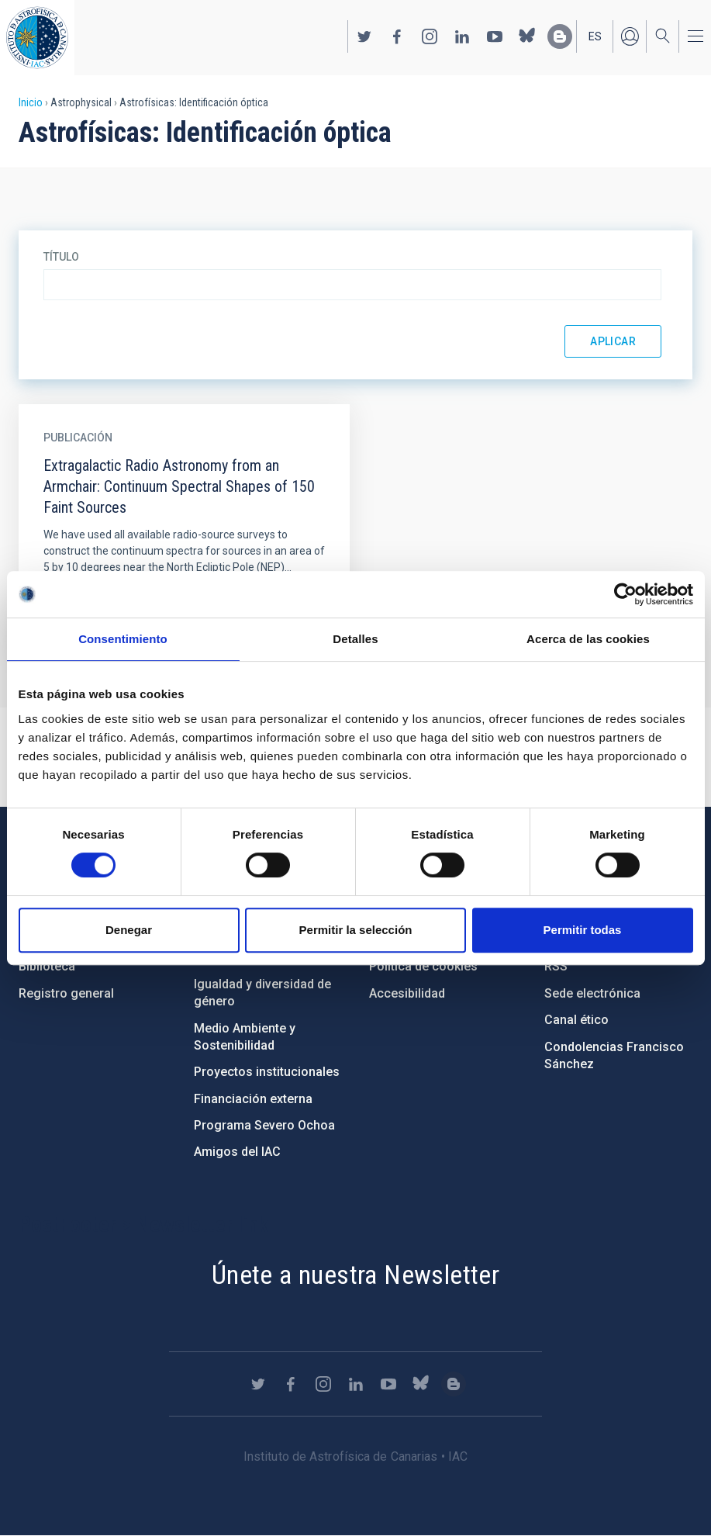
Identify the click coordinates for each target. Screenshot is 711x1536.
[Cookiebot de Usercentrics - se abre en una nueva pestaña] (625, 594)
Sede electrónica (592, 993)
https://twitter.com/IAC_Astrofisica (364, 36)
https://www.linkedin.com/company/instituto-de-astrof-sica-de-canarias (462, 36)
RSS (556, 966)
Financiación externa (253, 1098)
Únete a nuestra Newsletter (355, 1274)
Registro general (66, 993)
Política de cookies (423, 966)
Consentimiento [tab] (122, 638)
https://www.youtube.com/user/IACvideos (494, 36)
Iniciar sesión (629, 36)
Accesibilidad (407, 993)
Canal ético (576, 1019)
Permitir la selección (355, 929)
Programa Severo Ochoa (264, 1125)
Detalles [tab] (355, 638)
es (595, 36)
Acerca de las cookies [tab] (588, 638)
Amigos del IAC (237, 1151)
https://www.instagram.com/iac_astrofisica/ (429, 36)
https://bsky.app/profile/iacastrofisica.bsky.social (527, 36)
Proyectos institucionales (267, 1071)
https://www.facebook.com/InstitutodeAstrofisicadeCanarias (397, 36)
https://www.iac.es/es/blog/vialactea (560, 36)
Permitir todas (583, 929)
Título (61, 257)
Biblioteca (47, 966)
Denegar (128, 929)
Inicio (31, 102)
